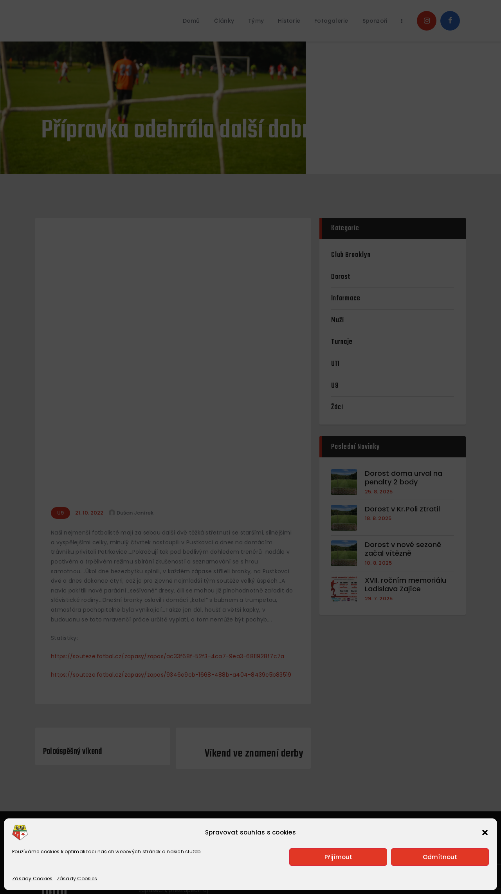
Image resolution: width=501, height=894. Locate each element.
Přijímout (338, 857)
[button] (485, 832)
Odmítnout (440, 857)
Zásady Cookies (32, 878)
